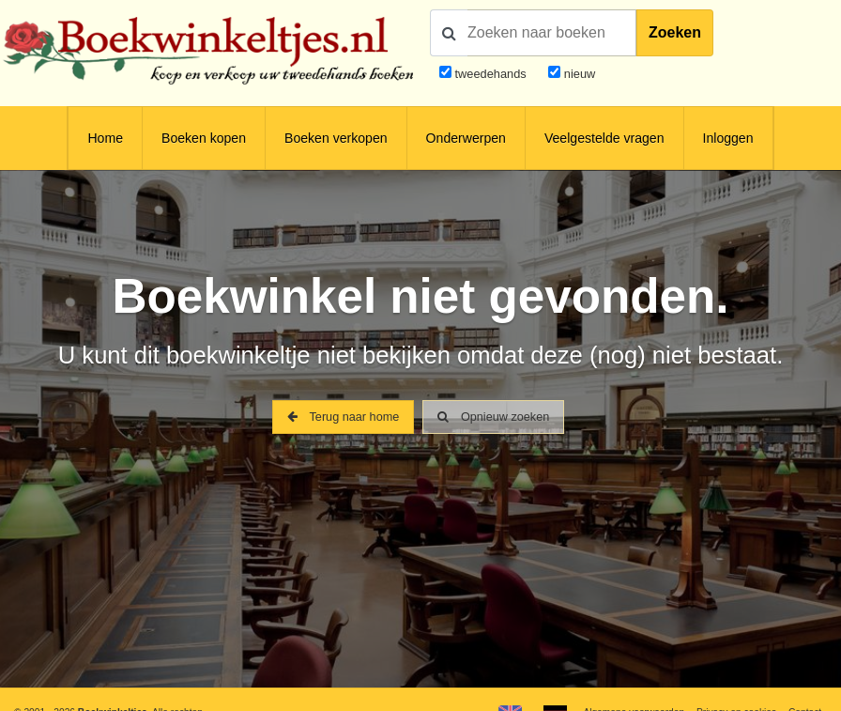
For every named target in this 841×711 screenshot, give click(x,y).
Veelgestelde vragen (604, 138)
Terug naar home (343, 417)
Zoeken (675, 32)
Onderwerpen (466, 138)
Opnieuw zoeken (493, 417)
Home (105, 138)
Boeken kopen (203, 138)
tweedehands (491, 74)
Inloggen (728, 138)
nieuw (577, 74)
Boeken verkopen (336, 138)
